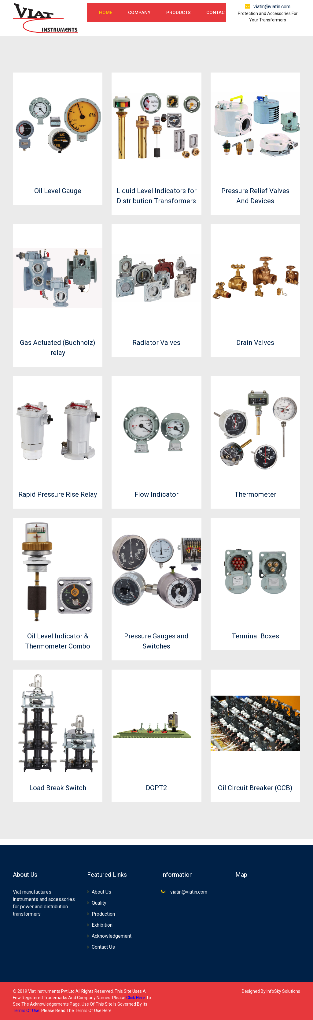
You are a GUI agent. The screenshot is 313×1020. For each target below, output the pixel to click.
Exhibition (102, 925)
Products (178, 12)
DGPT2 (156, 788)
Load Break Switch (57, 788)
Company (139, 12)
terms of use (26, 1010)
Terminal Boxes (255, 636)
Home (105, 12)
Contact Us (220, 12)
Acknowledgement (111, 936)
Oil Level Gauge (57, 191)
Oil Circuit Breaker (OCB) (255, 788)
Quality (99, 903)
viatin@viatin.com (271, 6)
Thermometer (255, 494)
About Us (101, 892)
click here (135, 997)
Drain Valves (255, 342)
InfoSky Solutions (283, 991)
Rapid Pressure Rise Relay (57, 494)
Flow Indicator (156, 494)
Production (103, 914)
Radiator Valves (156, 342)
